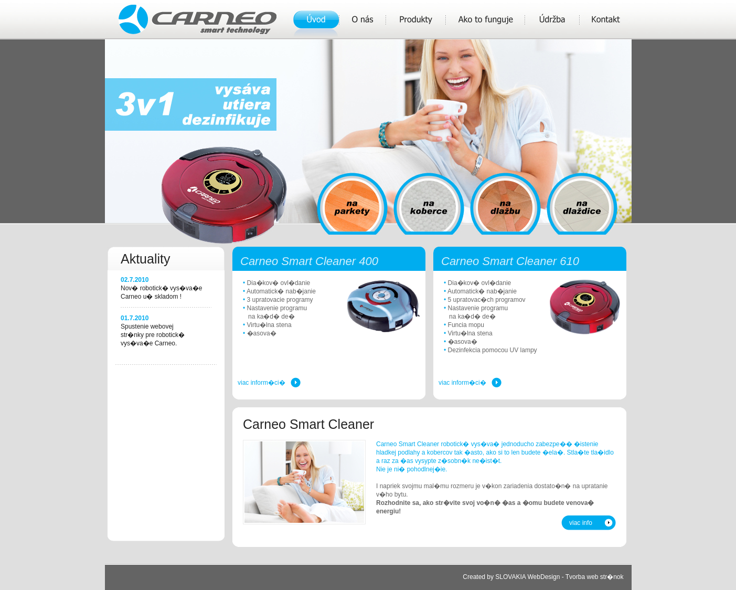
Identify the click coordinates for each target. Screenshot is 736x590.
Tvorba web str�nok (595, 577)
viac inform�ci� (261, 382)
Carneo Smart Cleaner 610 (510, 261)
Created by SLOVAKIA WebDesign (511, 577)
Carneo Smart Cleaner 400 (309, 261)
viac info (580, 522)
